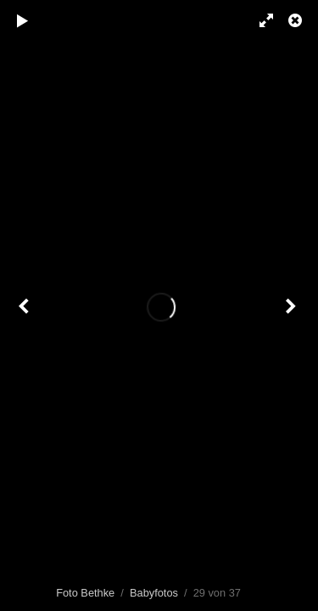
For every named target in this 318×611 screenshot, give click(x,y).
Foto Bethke (85, 592)
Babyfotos (154, 592)
